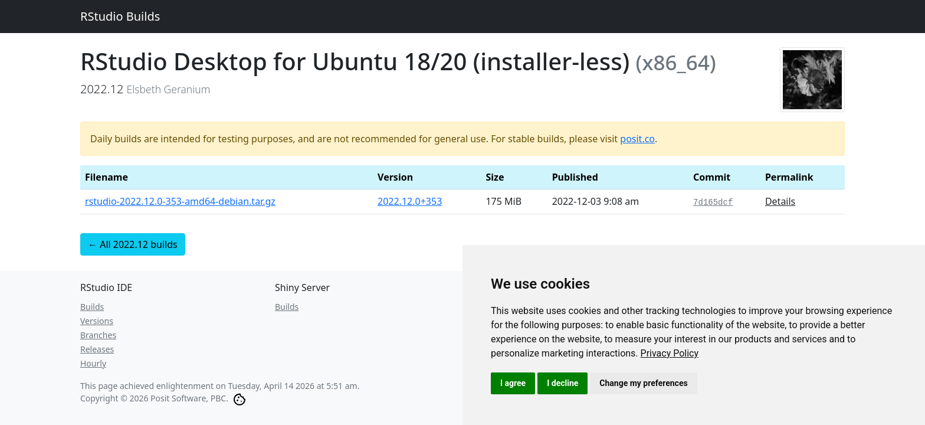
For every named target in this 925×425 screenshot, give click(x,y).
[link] (670, 353)
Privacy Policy (670, 353)
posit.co (637, 138)
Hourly (93, 363)
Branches (98, 335)
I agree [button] (513, 383)
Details (780, 201)
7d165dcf (713, 202)
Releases (97, 349)
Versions (96, 320)
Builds (92, 306)
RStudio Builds (120, 16)
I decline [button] (562, 383)
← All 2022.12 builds (133, 244)
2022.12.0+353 (410, 201)
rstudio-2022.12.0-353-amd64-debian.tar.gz (180, 201)
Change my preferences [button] (643, 383)
